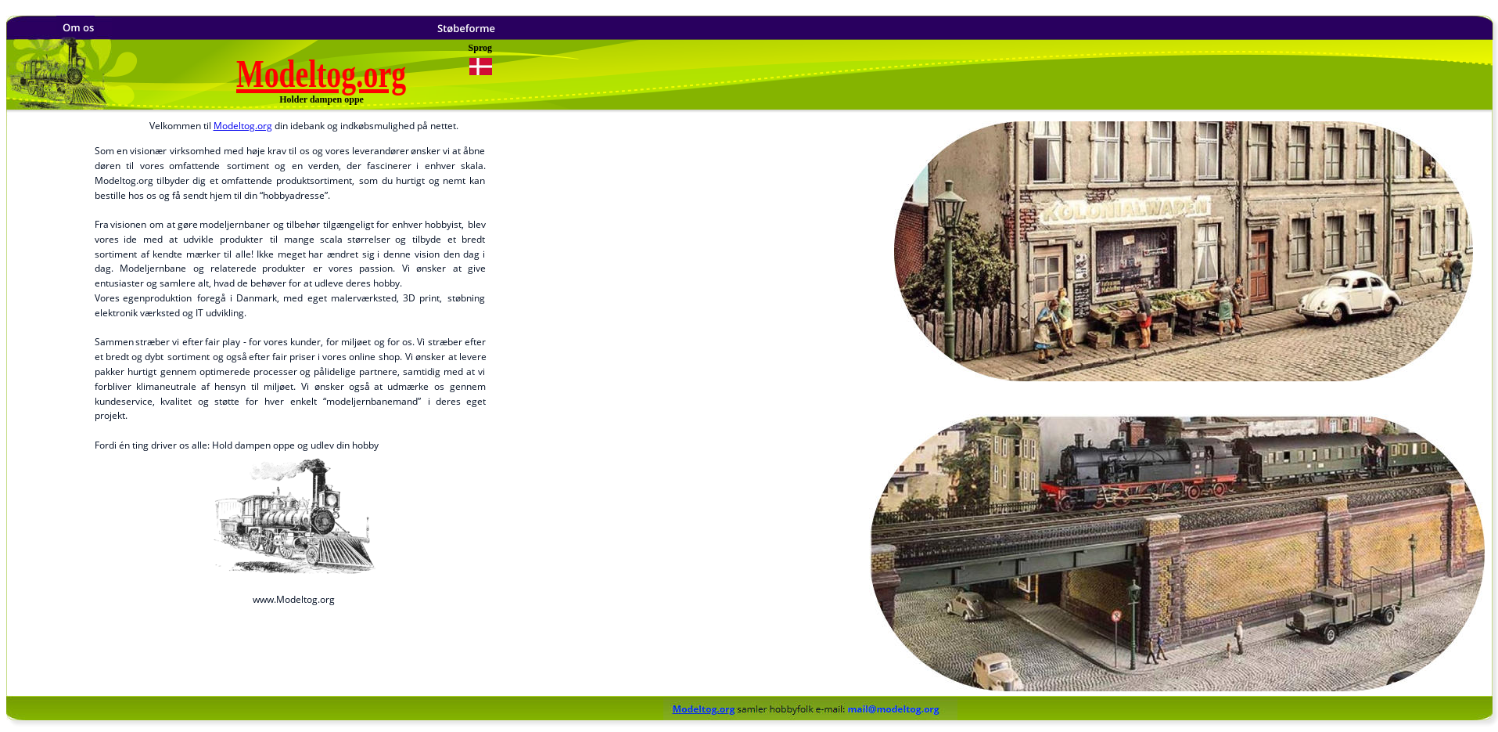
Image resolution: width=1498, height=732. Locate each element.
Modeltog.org (243, 125)
